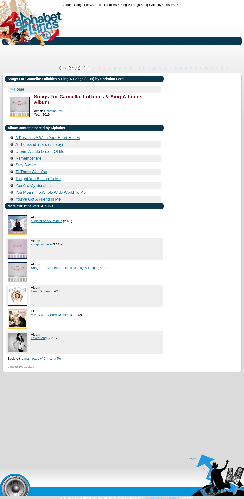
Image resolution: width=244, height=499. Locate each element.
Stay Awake (26, 165)
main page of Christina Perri (44, 358)
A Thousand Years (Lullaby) (39, 145)
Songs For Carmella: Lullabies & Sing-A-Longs (64, 268)
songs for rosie (41, 244)
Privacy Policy (155, 497)
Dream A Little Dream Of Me (40, 151)
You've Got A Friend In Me (38, 199)
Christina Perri (54, 111)
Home (19, 89)
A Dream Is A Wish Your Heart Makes (47, 138)
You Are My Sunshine (34, 185)
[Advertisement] (90, 36)
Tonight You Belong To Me (38, 179)
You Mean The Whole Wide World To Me (51, 192)
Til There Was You (31, 172)
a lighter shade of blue (46, 221)
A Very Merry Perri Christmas (51, 314)
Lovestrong (39, 338)
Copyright (172, 497)
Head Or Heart (41, 291)
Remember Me (28, 158)
